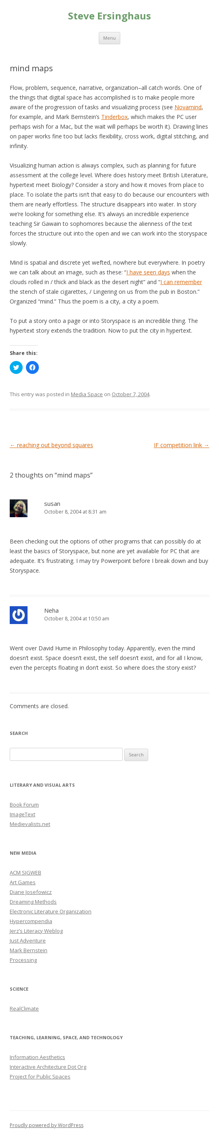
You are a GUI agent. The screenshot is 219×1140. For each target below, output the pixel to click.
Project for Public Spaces (40, 1076)
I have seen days (148, 272)
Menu (109, 38)
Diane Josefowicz (31, 892)
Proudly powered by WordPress (46, 1125)
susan (52, 503)
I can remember (181, 282)
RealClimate (24, 1008)
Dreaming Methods (33, 901)
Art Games (23, 882)
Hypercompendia (31, 921)
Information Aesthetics (37, 1057)
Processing (23, 960)
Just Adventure (28, 940)
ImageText (22, 814)
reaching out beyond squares (51, 445)
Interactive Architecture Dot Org (48, 1066)
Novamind (188, 107)
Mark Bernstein (28, 950)
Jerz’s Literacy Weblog (36, 930)
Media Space (87, 394)
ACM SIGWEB (25, 872)
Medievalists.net (30, 824)
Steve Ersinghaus (109, 16)
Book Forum (24, 804)
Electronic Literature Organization (50, 911)
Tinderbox (114, 117)
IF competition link (181, 445)
